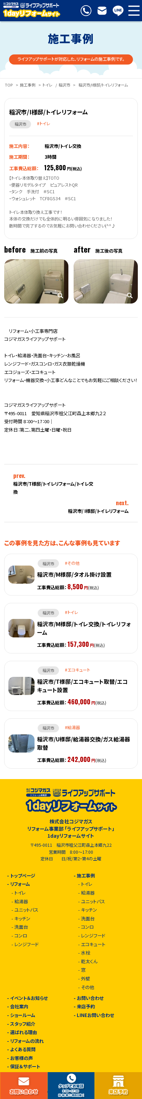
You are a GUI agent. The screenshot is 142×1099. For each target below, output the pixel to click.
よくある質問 (23, 1050)
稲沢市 (64, 85)
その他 (87, 987)
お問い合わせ (90, 998)
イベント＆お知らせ (29, 998)
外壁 (85, 979)
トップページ (22, 876)
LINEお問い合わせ (95, 1015)
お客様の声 (21, 1058)
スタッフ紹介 (22, 1024)
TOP (9, 85)
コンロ (20, 936)
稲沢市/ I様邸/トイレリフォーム (98, 511)
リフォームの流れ (27, 1041)
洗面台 (21, 927)
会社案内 (19, 1007)
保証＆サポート (25, 1067)
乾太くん (89, 962)
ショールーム (22, 1015)
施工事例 (27, 85)
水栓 (85, 953)
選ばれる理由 (23, 1033)
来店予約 (86, 1007)
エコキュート (93, 945)
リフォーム (20, 884)
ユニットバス (26, 910)
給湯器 (21, 902)
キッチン (22, 919)
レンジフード (26, 945)
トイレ (47, 85)
